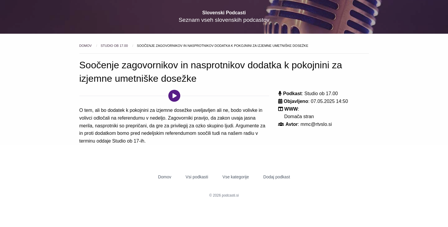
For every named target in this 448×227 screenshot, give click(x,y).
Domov (86, 45)
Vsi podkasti (197, 177)
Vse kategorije (235, 177)
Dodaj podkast (276, 177)
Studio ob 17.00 (115, 45)
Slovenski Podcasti (224, 12)
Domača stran (299, 116)
